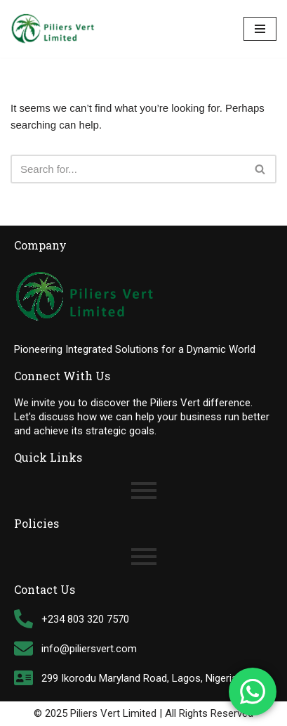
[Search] (128, 169)
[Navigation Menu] (259, 29)
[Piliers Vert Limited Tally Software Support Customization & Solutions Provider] (53, 29)
